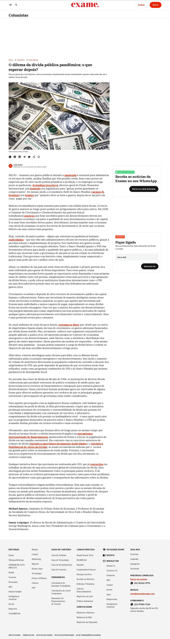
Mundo (35, 549)
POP (33, 588)
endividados (16, 239)
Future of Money (39, 578)
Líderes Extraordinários (84, 590)
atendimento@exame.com (142, 594)
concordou (96, 464)
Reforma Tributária (85, 584)
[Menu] (10, 5)
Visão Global (33, 60)
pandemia (70, 175)
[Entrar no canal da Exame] (143, 189)
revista (110, 555)
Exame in (111, 566)
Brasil (11, 572)
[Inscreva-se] (149, 266)
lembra (29, 195)
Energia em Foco (84, 574)
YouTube (134, 554)
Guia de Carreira (58, 569)
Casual (35, 554)
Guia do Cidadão (58, 555)
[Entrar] (155, 5)
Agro (109, 594)
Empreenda (112, 599)
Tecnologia (37, 573)
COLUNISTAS (14, 613)
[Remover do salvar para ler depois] (38, 156)
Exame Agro (37, 568)
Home (11, 60)
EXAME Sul (82, 560)
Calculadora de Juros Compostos (60, 592)
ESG (10, 587)
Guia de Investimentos (61, 565)
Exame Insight (15, 591)
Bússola (80, 565)
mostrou (29, 215)
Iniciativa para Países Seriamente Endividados (58, 443)
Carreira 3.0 (112, 570)
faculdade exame (115, 549)
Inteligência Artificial (14, 597)
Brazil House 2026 (85, 555)
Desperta (120, 237)
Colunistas (18, 15)
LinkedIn (134, 559)
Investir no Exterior (85, 579)
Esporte (35, 564)
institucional (15, 635)
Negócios (13, 609)
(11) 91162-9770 (142, 583)
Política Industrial (85, 601)
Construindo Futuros (86, 569)
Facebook (134, 568)
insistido (35, 188)
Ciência (35, 583)
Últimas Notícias (16, 560)
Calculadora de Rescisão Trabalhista (60, 584)
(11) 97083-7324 (142, 604)
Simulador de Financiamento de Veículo (58, 601)
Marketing (36, 559)
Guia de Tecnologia (60, 560)
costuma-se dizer (68, 324)
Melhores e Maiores (85, 612)
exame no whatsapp (125, 172)
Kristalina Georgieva (45, 185)
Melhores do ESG (84, 617)
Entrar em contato (138, 579)
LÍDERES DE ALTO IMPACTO (17, 566)
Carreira (12, 577)
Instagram (135, 564)
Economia (13, 582)
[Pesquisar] (16, 5)
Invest (11, 604)
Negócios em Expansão (87, 622)
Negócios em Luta (85, 596)
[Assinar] (141, 5)
